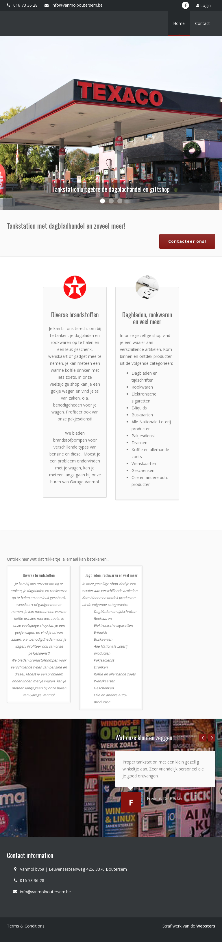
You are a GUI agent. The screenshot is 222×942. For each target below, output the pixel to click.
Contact (202, 23)
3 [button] (120, 201)
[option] (111, 123)
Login (203, 5)
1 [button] (102, 201)
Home (179, 23)
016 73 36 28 (22, 5)
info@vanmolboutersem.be (74, 5)
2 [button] (111, 201)
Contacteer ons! (187, 241)
